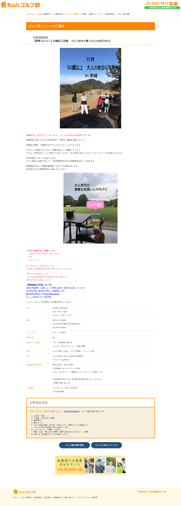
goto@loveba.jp (52, 294)
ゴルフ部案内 (44, 14)
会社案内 (47, 497)
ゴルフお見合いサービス (106, 445)
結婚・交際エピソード (92, 14)
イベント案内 (73, 14)
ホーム (31, 14)
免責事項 (57, 497)
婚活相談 (110, 14)
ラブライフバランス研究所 (87, 497)
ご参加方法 (58, 14)
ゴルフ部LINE (124, 14)
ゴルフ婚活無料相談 (74, 445)
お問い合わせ (68, 497)
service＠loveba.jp (72, 411)
